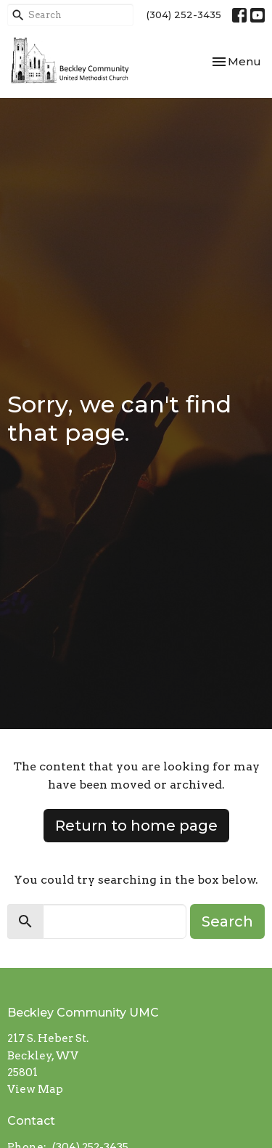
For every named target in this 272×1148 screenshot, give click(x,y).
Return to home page (136, 825)
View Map (35, 1089)
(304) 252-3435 (184, 14)
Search (227, 921)
